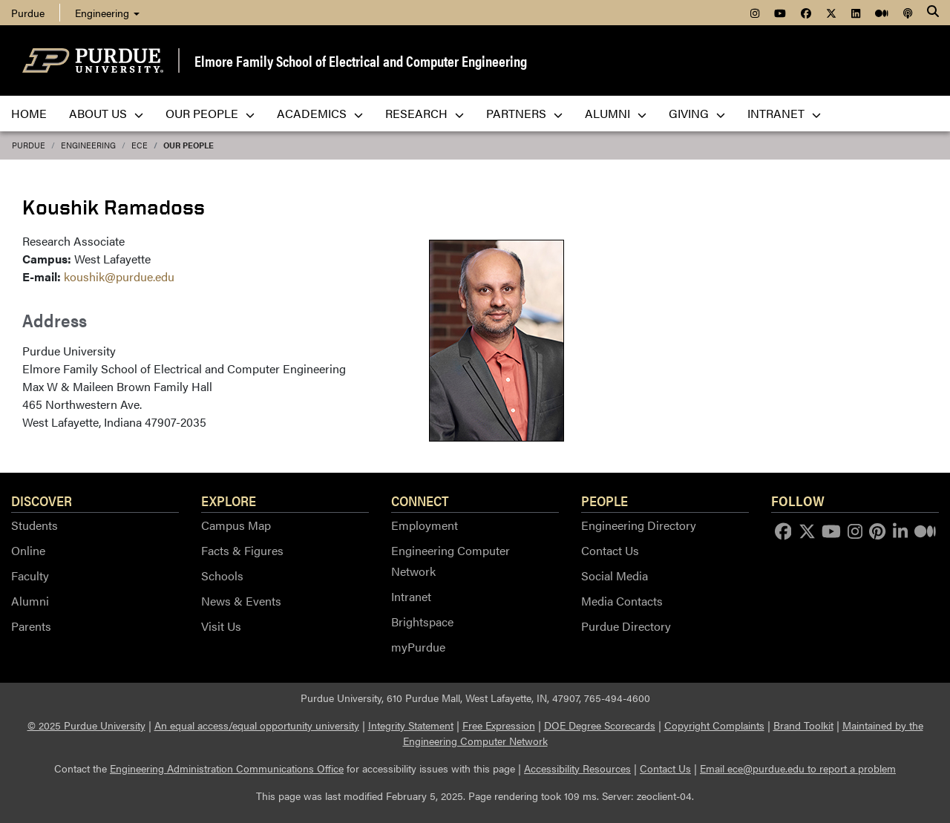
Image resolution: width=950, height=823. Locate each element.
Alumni (30, 600)
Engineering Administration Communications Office (227, 768)
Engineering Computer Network (450, 561)
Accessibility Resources (577, 768)
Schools (222, 575)
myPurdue (418, 646)
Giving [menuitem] (697, 113)
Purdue (28, 145)
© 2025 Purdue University (86, 725)
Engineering (107, 12)
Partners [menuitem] (524, 113)
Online (28, 550)
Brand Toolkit (803, 725)
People (604, 500)
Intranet (411, 596)
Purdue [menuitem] (28, 12)
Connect (420, 500)
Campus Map (236, 525)
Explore (228, 500)
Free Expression (498, 725)
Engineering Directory (638, 525)
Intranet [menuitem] (784, 113)
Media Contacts (622, 600)
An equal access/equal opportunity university (256, 725)
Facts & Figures (242, 550)
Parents (31, 626)
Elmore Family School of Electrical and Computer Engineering (360, 60)
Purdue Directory (626, 626)
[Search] (933, 13)
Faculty (30, 575)
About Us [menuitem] (106, 113)
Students (34, 525)
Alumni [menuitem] (615, 113)
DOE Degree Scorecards (599, 725)
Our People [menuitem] (210, 113)
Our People (188, 145)
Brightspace (422, 621)
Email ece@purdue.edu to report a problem (798, 768)
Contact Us (610, 550)
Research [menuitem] (424, 113)
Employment (424, 525)
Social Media (614, 575)
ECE (139, 145)
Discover (41, 500)
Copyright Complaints (714, 725)
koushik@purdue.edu (119, 276)
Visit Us (221, 626)
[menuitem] (754, 12)
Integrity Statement (410, 725)
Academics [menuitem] (320, 113)
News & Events (241, 600)
